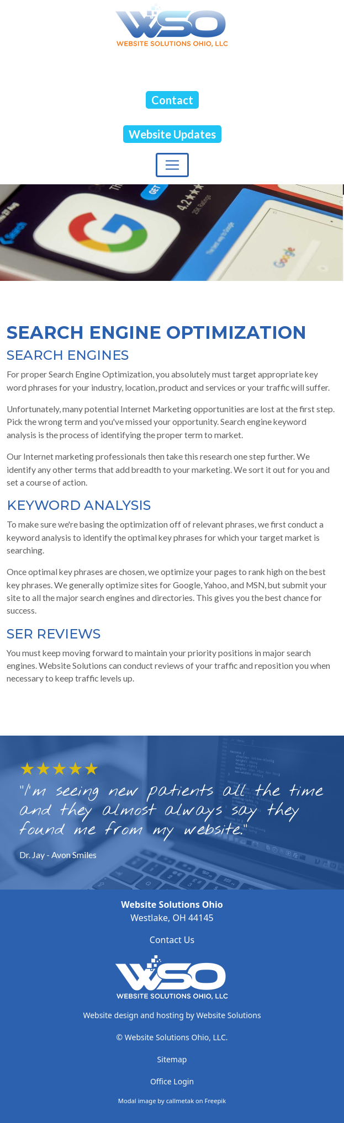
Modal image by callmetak (156, 1101)
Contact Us (172, 940)
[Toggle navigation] (172, 165)
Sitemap (172, 1059)
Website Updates (172, 134)
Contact (172, 100)
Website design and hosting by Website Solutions (172, 1015)
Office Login (172, 1081)
